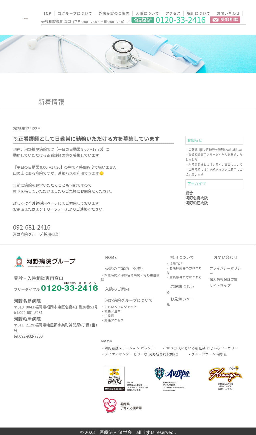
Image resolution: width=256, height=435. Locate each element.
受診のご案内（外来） (125, 268)
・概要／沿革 (111, 311)
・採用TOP (174, 263)
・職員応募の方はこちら (184, 277)
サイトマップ (220, 285)
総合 (189, 192)
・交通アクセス (112, 320)
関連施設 (106, 340)
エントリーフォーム (52, 209)
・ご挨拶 (107, 315)
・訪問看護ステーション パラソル (128, 348)
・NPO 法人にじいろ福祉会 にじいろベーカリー (200, 348)
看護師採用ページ (43, 203)
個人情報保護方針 (224, 279)
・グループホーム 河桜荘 (207, 354)
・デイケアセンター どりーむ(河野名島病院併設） (140, 354)
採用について (198, 13)
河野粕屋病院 (197, 202)
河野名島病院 (197, 197)
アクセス (173, 13)
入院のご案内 (117, 288)
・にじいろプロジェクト (119, 306)
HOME (111, 257)
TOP (48, 13)
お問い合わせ (228, 13)
